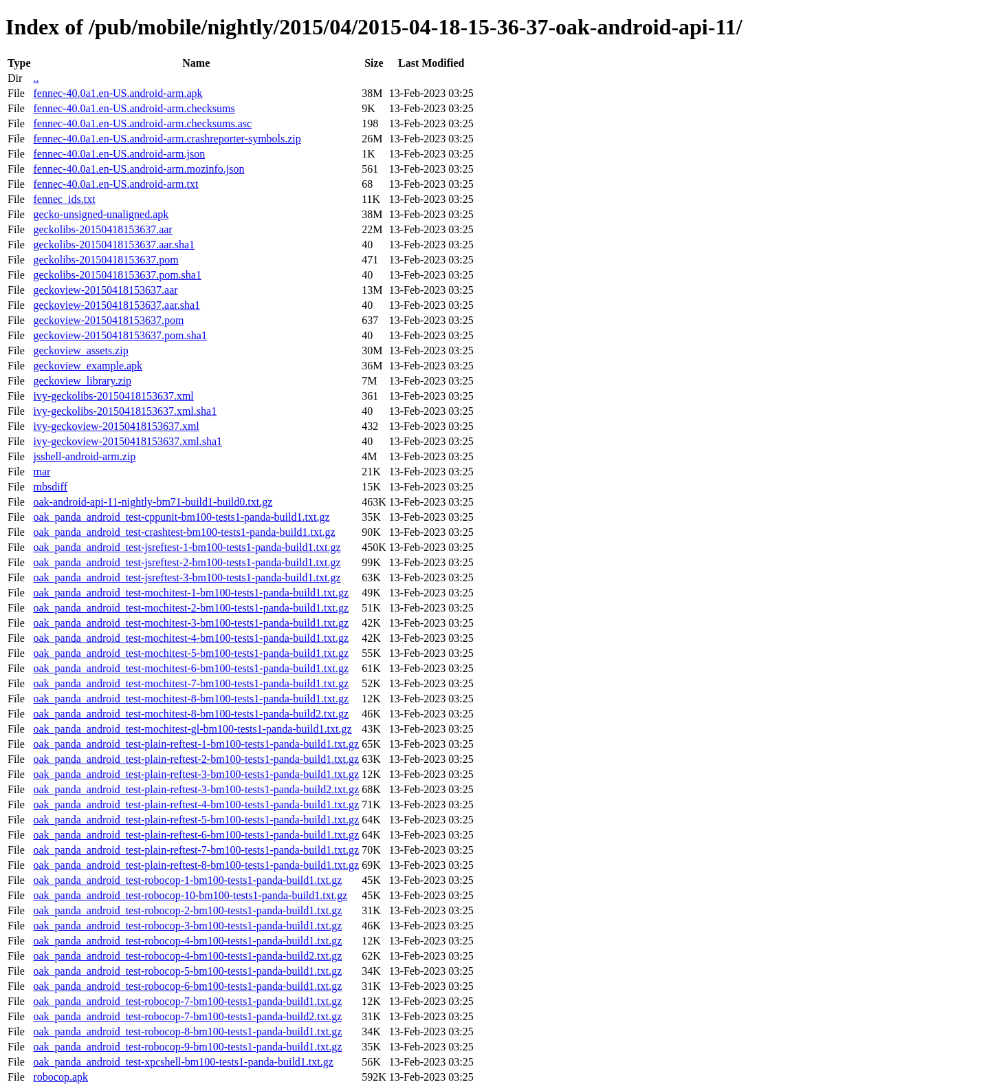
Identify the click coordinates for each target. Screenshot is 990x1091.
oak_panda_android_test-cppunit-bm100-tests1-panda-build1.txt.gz (181, 517)
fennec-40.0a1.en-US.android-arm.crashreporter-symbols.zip (166, 138)
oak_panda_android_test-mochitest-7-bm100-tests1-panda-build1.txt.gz (191, 683)
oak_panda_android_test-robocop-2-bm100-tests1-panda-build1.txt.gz (187, 910)
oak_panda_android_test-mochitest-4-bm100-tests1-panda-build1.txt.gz (191, 638)
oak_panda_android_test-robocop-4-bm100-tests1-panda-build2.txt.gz (187, 956)
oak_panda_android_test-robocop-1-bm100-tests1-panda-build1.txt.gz (187, 880)
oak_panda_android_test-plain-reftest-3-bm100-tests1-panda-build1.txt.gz (196, 774)
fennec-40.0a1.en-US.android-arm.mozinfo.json (138, 169)
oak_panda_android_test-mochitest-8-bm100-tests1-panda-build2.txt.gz (191, 714)
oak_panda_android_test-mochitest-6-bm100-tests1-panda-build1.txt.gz (191, 668)
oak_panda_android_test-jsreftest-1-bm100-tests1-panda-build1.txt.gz (186, 547)
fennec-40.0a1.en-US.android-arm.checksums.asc (142, 123)
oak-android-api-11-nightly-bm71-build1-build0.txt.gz (152, 502)
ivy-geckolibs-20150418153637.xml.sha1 (125, 411)
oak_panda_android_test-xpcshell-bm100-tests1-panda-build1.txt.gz (183, 1062)
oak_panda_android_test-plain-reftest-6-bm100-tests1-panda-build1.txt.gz (196, 835)
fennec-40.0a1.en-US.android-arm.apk (117, 93)
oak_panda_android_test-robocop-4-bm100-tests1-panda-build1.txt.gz (187, 941)
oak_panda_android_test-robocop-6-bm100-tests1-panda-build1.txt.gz (187, 986)
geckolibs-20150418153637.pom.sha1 (117, 275)
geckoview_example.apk (87, 365)
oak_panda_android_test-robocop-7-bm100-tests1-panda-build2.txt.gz (187, 1016)
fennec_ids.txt (64, 199)
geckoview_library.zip (82, 381)
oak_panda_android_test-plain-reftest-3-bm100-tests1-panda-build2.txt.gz (196, 789)
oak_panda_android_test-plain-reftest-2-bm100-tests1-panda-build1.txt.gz (196, 759)
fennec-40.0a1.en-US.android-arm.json (119, 154)
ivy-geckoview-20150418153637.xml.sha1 (127, 441)
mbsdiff (50, 487)
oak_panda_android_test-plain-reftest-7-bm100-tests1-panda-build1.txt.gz (196, 850)
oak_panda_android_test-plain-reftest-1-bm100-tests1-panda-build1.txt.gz (196, 744)
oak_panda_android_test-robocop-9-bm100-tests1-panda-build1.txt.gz (187, 1046)
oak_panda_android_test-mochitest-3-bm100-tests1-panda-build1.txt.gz (191, 623)
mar (41, 471)
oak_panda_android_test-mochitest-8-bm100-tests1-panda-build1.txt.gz (191, 698)
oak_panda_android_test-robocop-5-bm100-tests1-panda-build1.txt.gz (187, 971)
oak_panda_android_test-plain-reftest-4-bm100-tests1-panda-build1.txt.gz (196, 804)
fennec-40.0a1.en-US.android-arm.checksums (133, 108)
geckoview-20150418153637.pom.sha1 (119, 335)
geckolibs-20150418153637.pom (105, 260)
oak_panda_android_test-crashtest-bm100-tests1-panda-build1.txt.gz (184, 532)
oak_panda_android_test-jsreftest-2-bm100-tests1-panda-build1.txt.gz (186, 562)
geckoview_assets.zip (80, 350)
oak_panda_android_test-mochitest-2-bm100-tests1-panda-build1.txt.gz (191, 608)
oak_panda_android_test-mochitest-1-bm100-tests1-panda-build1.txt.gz (191, 592)
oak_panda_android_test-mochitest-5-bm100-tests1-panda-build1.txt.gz (191, 653)
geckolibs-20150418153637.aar (102, 229)
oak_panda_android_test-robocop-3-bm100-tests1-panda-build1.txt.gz (187, 925)
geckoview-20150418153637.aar (105, 290)
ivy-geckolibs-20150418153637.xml (113, 396)
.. (35, 78)
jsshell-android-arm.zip (84, 456)
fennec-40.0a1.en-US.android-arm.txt (115, 184)
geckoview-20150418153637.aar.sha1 (116, 305)
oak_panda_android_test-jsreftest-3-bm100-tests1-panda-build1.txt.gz (186, 577)
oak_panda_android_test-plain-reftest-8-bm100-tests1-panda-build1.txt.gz (196, 865)
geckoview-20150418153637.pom (108, 320)
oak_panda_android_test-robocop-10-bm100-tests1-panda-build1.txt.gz (190, 895)
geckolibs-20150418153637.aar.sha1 (114, 244)
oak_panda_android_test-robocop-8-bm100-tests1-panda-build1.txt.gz (187, 1031)
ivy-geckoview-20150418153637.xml (116, 426)
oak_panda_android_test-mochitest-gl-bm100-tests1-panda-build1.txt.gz (192, 729)
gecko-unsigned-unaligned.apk (100, 214)
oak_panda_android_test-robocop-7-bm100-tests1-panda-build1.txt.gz (187, 1001)
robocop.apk (60, 1077)
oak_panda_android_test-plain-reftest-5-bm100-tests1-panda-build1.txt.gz (196, 819)
